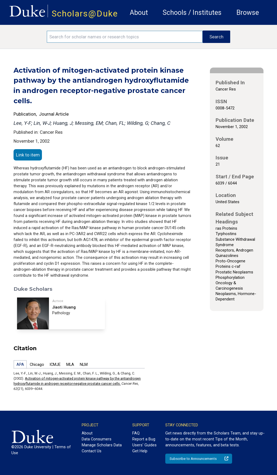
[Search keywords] (125, 37)
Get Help (139, 451)
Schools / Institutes (192, 12)
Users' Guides (144, 445)
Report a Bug (143, 439)
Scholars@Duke (85, 14)
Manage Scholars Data (102, 445)
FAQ (136, 433)
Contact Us (91, 451)
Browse (247, 12)
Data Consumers (96, 439)
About (139, 12)
